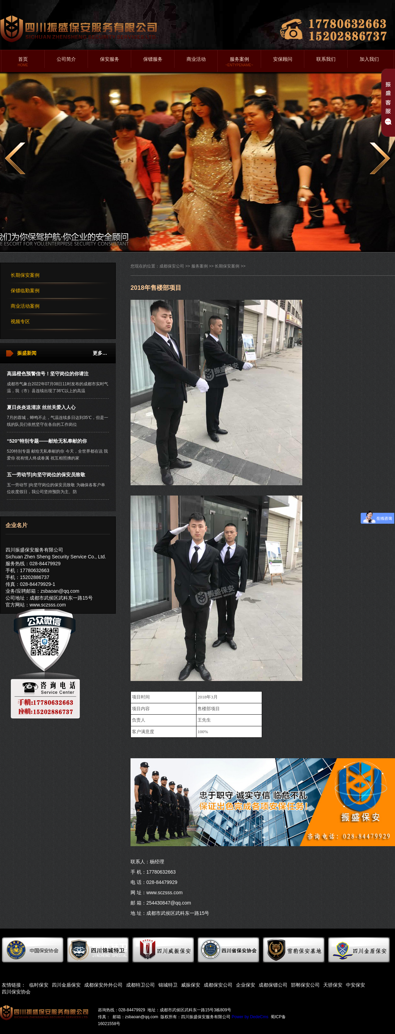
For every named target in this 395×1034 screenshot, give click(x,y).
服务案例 (239, 61)
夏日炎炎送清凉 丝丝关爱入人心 (41, 407)
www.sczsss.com (48, 604)
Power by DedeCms (250, 1016)
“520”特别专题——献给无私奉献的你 (47, 441)
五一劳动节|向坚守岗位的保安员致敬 (46, 474)
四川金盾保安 (66, 985)
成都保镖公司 (273, 985)
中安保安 (355, 985)
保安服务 (109, 59)
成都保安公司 (171, 266)
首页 (22, 61)
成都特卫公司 (140, 985)
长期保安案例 (25, 275)
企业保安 (245, 985)
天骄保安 (332, 985)
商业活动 (196, 59)
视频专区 (20, 321)
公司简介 (66, 59)
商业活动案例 (25, 306)
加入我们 (369, 59)
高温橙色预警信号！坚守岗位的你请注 (48, 373)
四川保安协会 (16, 992)
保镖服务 (152, 59)
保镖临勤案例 (25, 290)
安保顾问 (282, 59)
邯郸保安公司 (305, 985)
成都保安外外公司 (103, 985)
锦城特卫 (168, 985)
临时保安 (38, 985)
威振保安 (190, 985)
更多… (100, 353)
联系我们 (326, 59)
